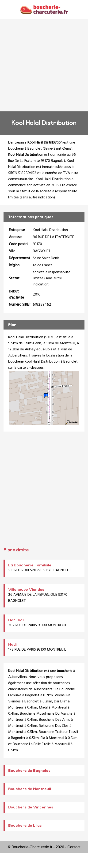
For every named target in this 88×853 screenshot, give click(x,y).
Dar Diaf (16, 620)
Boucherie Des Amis (54, 720)
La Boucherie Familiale (29, 565)
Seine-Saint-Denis (57, 149)
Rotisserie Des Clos (54, 726)
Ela (43, 738)
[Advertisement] (44, 65)
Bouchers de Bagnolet (29, 771)
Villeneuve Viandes (26, 589)
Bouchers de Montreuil (29, 789)
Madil (13, 644)
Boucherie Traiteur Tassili (58, 732)
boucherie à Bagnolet (25, 149)
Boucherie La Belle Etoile (32, 744)
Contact (73, 847)
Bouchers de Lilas (25, 825)
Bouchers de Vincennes (30, 807)
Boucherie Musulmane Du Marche (46, 714)
